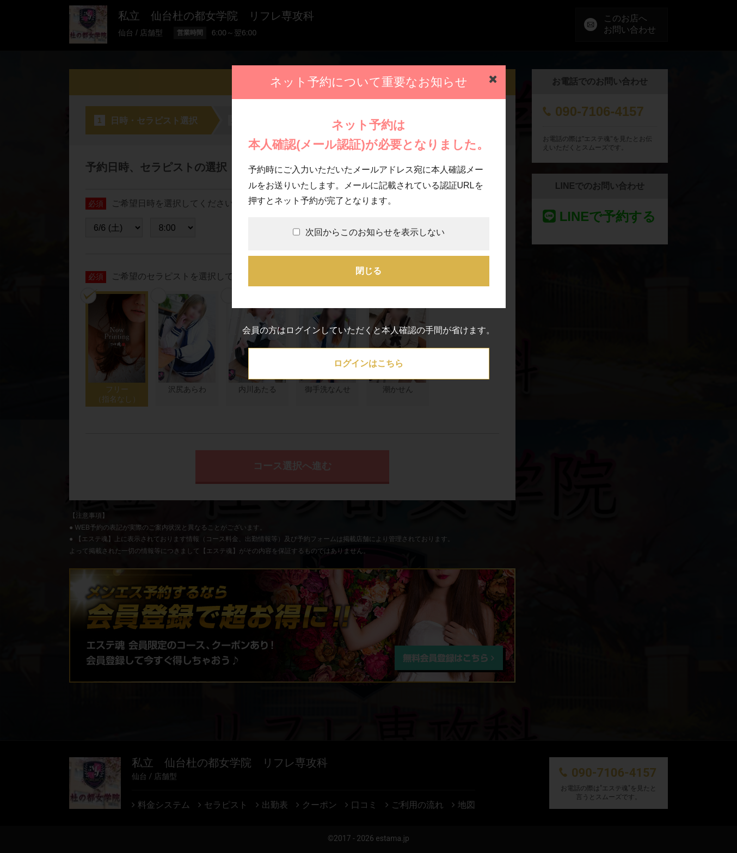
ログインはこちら (368, 363)
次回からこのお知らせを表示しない (369, 232)
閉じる (368, 270)
